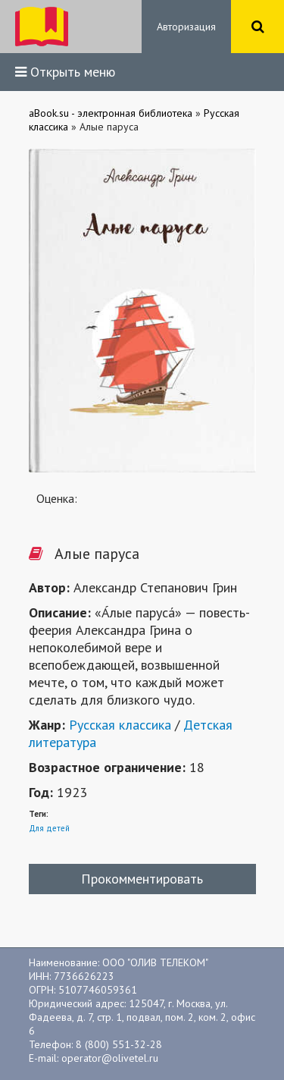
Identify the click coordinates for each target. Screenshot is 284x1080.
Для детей (49, 828)
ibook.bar (41, 26)
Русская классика (120, 724)
